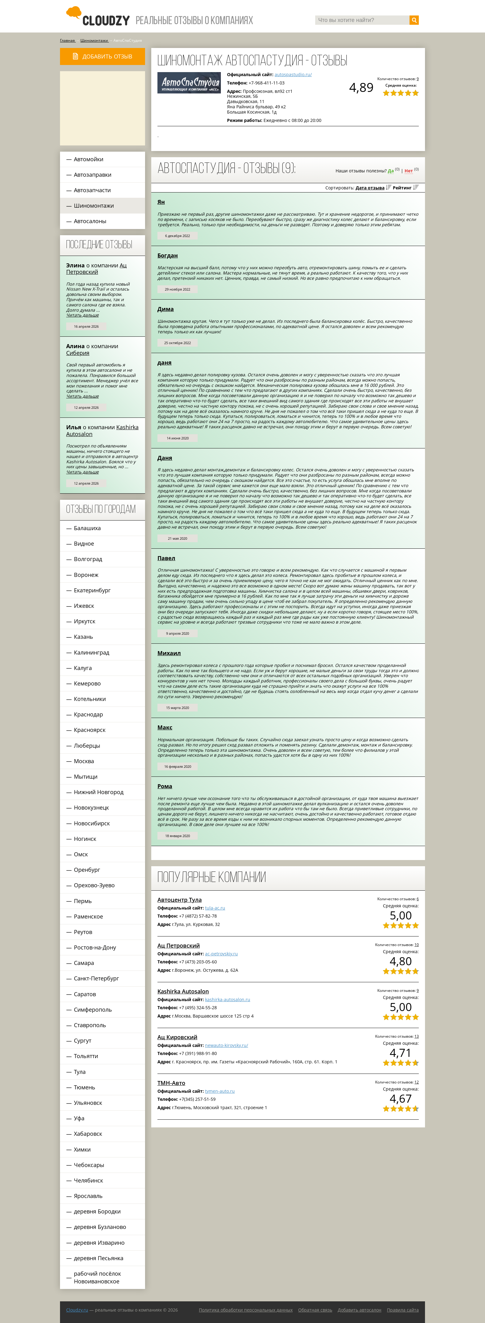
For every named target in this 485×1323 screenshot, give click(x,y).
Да (391, 171)
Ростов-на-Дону (95, 947)
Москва (84, 761)
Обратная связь (315, 1310)
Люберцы (87, 745)
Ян (161, 201)
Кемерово (87, 683)
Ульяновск (88, 1102)
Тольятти (86, 1056)
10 (416, 944)
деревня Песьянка (98, 1258)
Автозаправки (92, 174)
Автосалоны (90, 221)
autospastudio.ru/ (293, 74)
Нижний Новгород (98, 792)
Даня (164, 457)
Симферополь (93, 1009)
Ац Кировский (177, 1037)
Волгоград (88, 559)
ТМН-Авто (171, 1083)
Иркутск (84, 621)
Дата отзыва (370, 188)
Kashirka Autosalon (183, 991)
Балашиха (87, 528)
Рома (164, 786)
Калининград (91, 652)
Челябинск (88, 1180)
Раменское (88, 916)
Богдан (167, 255)
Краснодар (88, 714)
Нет (409, 171)
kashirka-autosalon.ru (227, 999)
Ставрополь (90, 1025)
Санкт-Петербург (96, 978)
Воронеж (86, 574)
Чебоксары (89, 1165)
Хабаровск (88, 1133)
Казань (83, 636)
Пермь (83, 901)
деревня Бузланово (100, 1226)
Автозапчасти (92, 190)
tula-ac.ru (215, 908)
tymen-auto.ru (220, 1091)
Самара (84, 962)
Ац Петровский (96, 269)
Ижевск (84, 605)
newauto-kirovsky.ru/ (226, 1045)
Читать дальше (82, 315)
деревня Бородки (97, 1211)
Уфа (79, 1118)
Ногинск (85, 838)
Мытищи (85, 776)
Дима (165, 309)
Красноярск (89, 729)
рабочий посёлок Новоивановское (97, 1277)
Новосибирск (92, 823)
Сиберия (77, 353)
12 (416, 1081)
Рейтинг (402, 188)
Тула (80, 1071)
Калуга (83, 668)
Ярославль (88, 1196)
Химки (82, 1149)
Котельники (90, 699)
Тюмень (84, 1087)
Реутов (83, 932)
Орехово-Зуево (94, 885)
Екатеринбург (92, 590)
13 (416, 1036)
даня (164, 362)
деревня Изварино (99, 1242)
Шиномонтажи (94, 205)
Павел (166, 558)
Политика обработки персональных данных (246, 1310)
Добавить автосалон (359, 1310)
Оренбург (87, 869)
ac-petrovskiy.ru (221, 954)
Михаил (169, 653)
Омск (81, 854)
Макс (164, 727)
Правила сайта (403, 1310)
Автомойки (88, 159)
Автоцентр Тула (179, 899)
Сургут (82, 1040)
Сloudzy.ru (77, 1310)
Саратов (85, 994)
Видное (84, 543)
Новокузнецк (91, 807)
